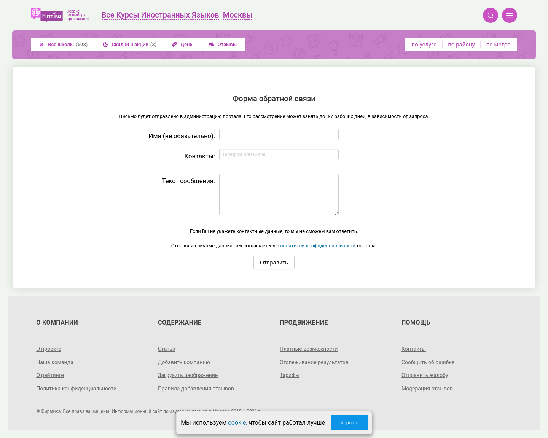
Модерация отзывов (427, 388)
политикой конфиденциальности (318, 245)
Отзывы (223, 44)
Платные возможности (309, 349)
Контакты (413, 349)
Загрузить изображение (188, 375)
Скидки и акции (129, 44)
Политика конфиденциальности (76, 388)
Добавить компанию (184, 362)
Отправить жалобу (424, 375)
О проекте (48, 349)
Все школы (63, 44)
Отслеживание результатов (314, 362)
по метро (498, 44)
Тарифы (289, 375)
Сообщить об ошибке (427, 362)
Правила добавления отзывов (196, 388)
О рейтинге (50, 375)
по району (461, 44)
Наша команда (54, 362)
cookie (237, 422)
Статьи (166, 349)
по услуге (424, 44)
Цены (183, 44)
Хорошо (349, 422)
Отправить (274, 263)
